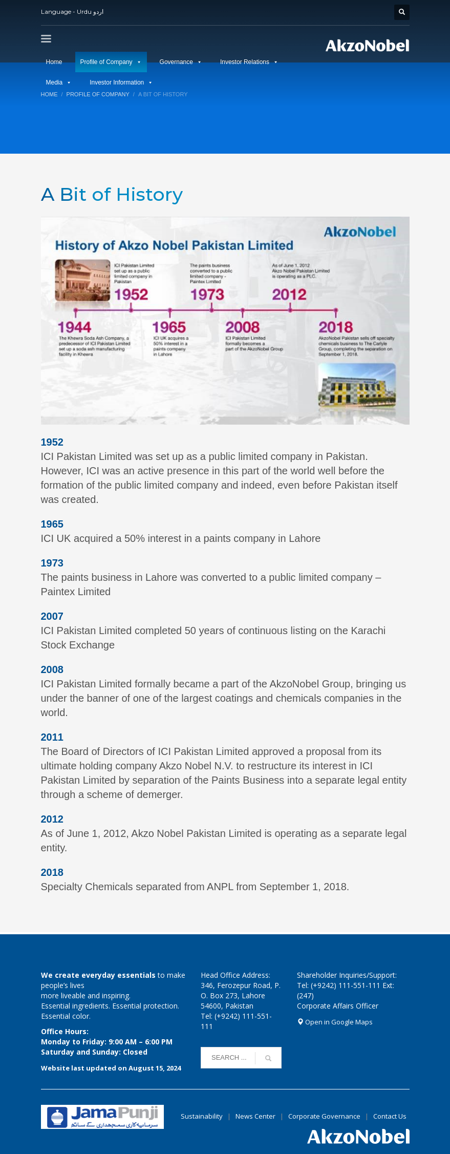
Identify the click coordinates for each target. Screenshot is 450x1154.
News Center (256, 1116)
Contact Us (389, 1116)
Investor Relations (244, 62)
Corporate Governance (324, 1116)
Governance (176, 62)
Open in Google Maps (335, 1021)
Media (54, 82)
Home (54, 62)
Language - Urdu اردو (72, 11)
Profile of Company (106, 62)
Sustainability (202, 1116)
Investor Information (117, 82)
